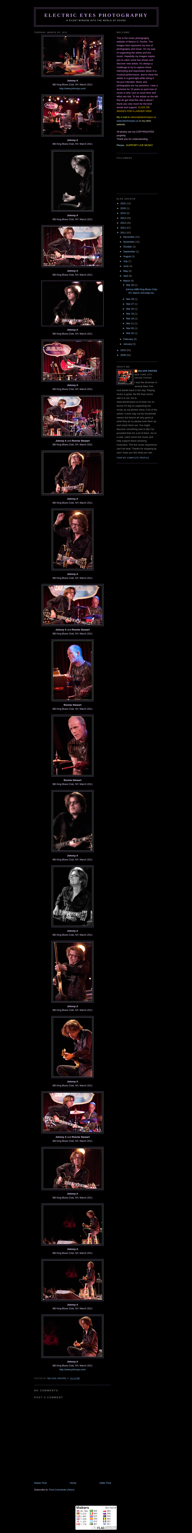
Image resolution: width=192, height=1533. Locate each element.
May (126, 271)
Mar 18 (130, 318)
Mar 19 (130, 313)
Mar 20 (130, 308)
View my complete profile (133, 458)
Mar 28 (130, 299)
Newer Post (40, 1483)
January (128, 344)
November (129, 241)
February (128, 339)
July (125, 261)
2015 (123, 213)
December (129, 237)
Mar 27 (130, 304)
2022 (123, 203)
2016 (123, 208)
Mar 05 (130, 328)
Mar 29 (130, 285)
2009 (123, 355)
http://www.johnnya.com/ (72, 88)
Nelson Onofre (147, 371)
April (126, 275)
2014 (123, 218)
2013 (123, 222)
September (129, 251)
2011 (123, 232)
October (128, 246)
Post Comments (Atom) (61, 1489)
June (126, 266)
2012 (123, 227)
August (127, 256)
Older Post (105, 1483)
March (127, 280)
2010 (123, 350)
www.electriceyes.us (128, 120)
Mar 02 (130, 333)
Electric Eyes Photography (96, 15)
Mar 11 (130, 323)
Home (73, 1483)
